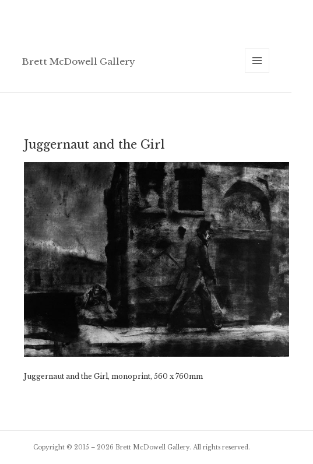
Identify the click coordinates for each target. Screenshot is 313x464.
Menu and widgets (257, 72)
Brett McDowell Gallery (78, 61)
